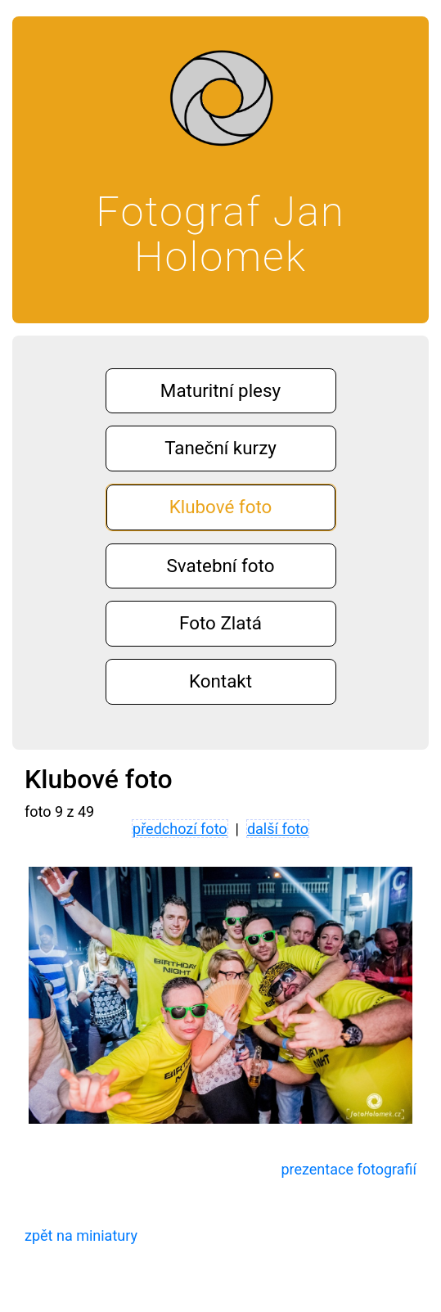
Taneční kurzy (220, 447)
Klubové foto (220, 506)
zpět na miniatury (81, 1235)
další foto (277, 828)
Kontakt (220, 681)
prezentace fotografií (348, 1169)
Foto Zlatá (220, 622)
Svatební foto (221, 565)
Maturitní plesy (220, 390)
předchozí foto (180, 828)
